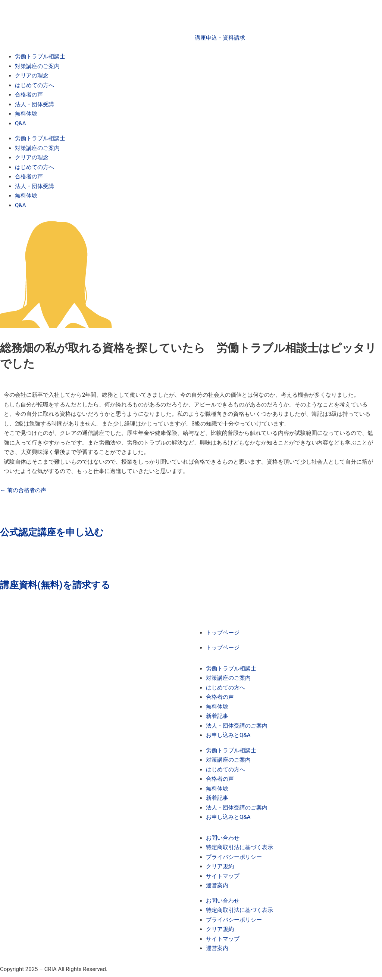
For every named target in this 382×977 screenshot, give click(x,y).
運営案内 (217, 885)
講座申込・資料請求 (220, 37)
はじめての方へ (34, 85)
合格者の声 (29, 94)
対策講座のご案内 (37, 66)
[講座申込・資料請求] (204, 20)
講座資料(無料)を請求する (55, 585)
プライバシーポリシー (234, 857)
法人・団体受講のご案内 (236, 725)
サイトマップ (222, 876)
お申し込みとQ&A (228, 735)
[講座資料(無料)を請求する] (9, 557)
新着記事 (217, 716)
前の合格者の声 (23, 490)
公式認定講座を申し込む (52, 532)
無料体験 (26, 113)
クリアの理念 (31, 75)
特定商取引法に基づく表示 (239, 847)
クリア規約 (220, 866)
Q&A (20, 123)
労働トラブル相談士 (40, 56)
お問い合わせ (222, 838)
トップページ (222, 632)
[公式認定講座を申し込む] (9, 504)
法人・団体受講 (34, 104)
